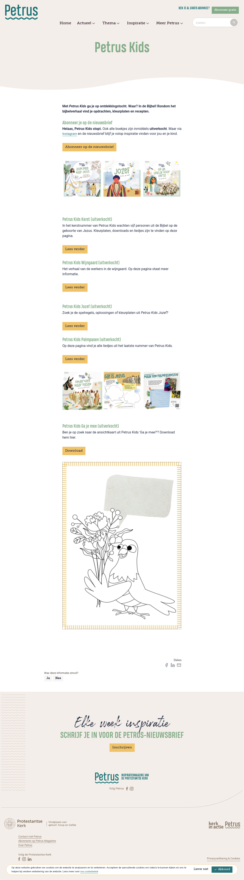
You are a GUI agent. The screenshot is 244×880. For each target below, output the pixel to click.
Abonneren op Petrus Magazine (38, 840)
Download (74, 451)
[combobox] (215, 22)
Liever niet (201, 869)
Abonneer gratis (225, 10)
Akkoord (222, 869)
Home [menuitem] (65, 23)
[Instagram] (131, 788)
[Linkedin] (29, 859)
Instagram (70, 134)
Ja (48, 678)
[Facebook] (127, 788)
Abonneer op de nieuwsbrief (89, 147)
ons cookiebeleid (89, 871)
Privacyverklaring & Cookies (222, 858)
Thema (110, 23)
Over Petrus (25, 845)
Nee (58, 678)
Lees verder (75, 249)
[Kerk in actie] (216, 824)
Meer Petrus (169, 23)
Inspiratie (137, 23)
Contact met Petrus (30, 836)
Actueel (85, 23)
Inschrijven (122, 747)
